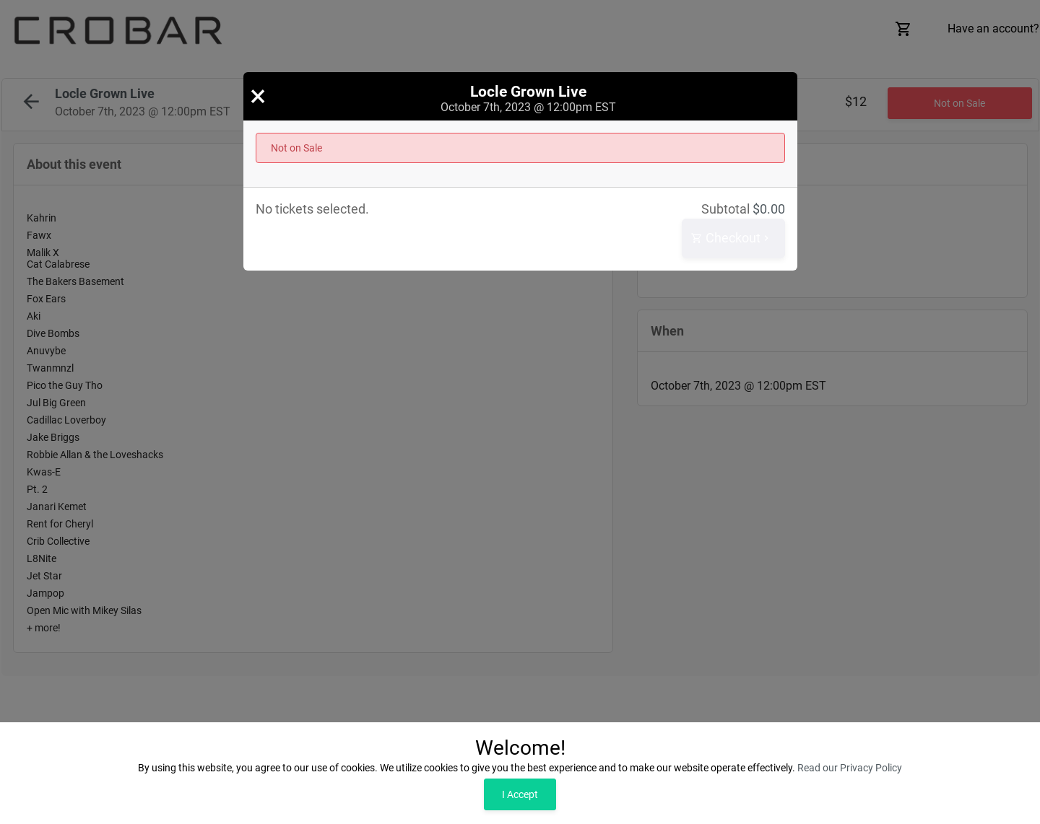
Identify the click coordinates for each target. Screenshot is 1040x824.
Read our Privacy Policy (849, 767)
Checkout (731, 238)
